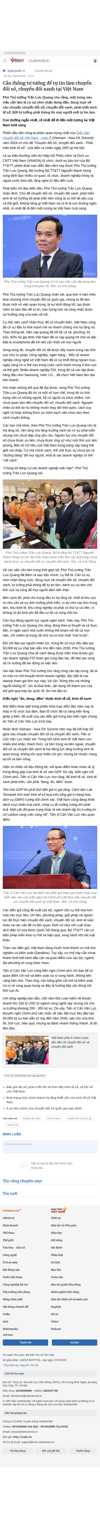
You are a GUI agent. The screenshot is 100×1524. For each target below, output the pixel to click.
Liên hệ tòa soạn (14, 1373)
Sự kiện (74, 1342)
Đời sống (57, 1240)
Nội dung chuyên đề (15, 1306)
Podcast (56, 1329)
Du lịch (55, 1262)
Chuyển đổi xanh (31, 1118)
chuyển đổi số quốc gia (79, 1118)
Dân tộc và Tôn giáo (64, 1225)
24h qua (8, 1334)
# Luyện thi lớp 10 (38, 60)
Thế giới (8, 1240)
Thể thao (8, 1232)
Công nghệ (10, 1255)
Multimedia (10, 1329)
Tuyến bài (25, 1342)
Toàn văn (57, 1277)
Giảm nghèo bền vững (65, 1292)
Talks (6, 1314)
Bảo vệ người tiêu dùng (66, 1284)
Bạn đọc (56, 1269)
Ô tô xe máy (10, 1262)
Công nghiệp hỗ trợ (15, 1284)
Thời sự (56, 1218)
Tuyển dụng (83, 1450)
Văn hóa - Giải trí (14, 1247)
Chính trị (8, 1218)
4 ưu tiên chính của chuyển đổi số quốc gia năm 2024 (44, 1108)
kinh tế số (13, 1125)
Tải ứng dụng (18, 1450)
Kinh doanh (10, 1225)
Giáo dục (56, 1232)
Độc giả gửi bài (51, 1450)
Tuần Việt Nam (12, 1277)
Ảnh (5, 1321)
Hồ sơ (54, 1314)
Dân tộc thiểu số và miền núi (69, 1299)
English (56, 1306)
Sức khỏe (56, 1247)
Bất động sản (11, 1269)
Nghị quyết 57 (16, 71)
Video (54, 1321)
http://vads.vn (22, 1437)
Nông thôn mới (13, 1299)
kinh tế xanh (53, 1118)
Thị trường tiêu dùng (16, 1292)
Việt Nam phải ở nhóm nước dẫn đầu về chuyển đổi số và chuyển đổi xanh (70, 1042)
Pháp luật (57, 1255)
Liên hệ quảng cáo (16, 1413)
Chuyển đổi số (43, 71)
